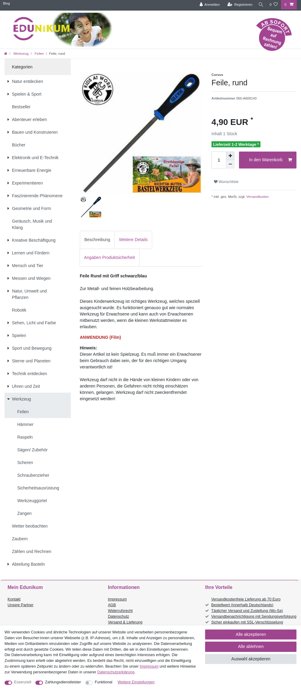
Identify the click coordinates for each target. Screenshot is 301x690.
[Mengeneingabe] (218, 160)
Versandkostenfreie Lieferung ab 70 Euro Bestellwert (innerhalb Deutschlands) (245, 602)
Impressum (117, 599)
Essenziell (22, 682)
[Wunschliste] (273, 4)
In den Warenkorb (270, 160)
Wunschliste (226, 182)
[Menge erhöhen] (230, 156)
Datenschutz (118, 616)
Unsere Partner (20, 605)
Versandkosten (257, 196)
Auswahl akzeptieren (250, 658)
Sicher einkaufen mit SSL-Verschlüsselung (247, 622)
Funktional (103, 682)
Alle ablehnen (251, 646)
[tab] (97, 240)
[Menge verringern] (230, 164)
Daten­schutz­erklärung (116, 672)
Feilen (39, 53)
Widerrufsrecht (120, 611)
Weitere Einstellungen (136, 682)
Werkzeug (20, 53)
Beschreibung (97, 239)
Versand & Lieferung (125, 622)
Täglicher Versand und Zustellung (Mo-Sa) (247, 611)
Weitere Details (133, 239)
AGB (112, 605)
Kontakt (14, 599)
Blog (6, 3)
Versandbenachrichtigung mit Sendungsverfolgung (253, 616)
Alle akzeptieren (251, 634)
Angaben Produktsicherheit (109, 257)
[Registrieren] (238, 4)
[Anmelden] (208, 4)
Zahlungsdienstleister (63, 682)
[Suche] (260, 4)
